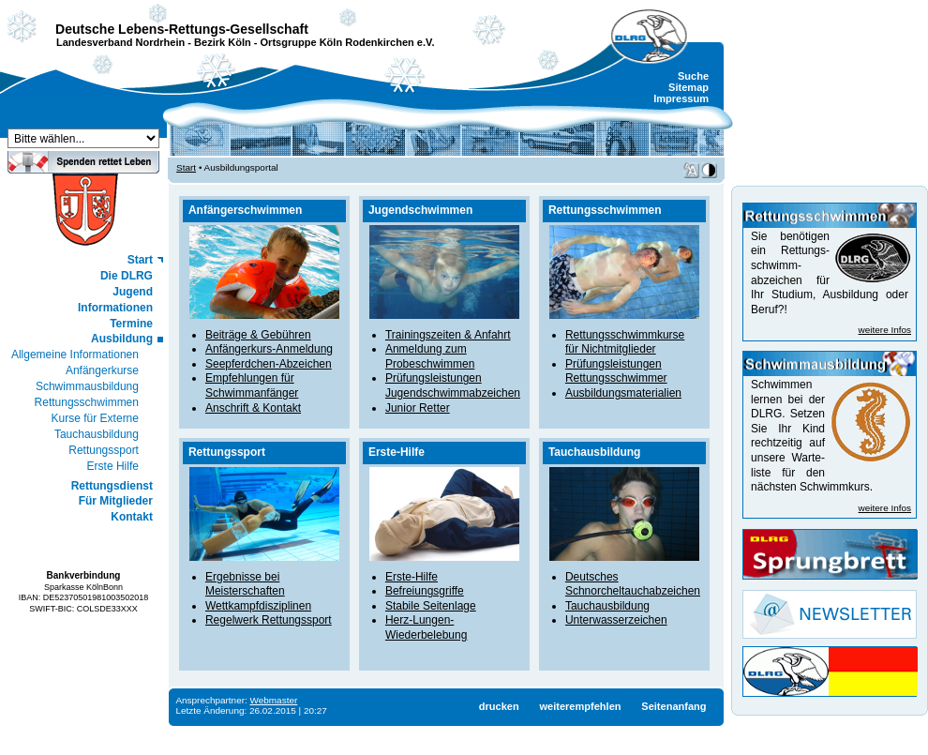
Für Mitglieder (116, 500)
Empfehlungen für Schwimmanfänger (251, 385)
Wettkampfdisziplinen (258, 605)
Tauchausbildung (96, 434)
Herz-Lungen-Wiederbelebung (426, 627)
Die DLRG (126, 275)
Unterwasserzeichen (616, 620)
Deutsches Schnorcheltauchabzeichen (632, 584)
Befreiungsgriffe (424, 590)
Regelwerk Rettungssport (268, 620)
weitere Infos (885, 330)
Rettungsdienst (112, 485)
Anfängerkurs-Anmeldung (269, 348)
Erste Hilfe (113, 466)
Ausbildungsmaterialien (623, 393)
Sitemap (688, 87)
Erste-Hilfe (411, 576)
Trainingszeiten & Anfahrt (448, 334)
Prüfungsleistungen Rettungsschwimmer (616, 371)
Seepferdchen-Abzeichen (268, 363)
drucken (499, 706)
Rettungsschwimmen (87, 402)
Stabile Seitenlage (430, 605)
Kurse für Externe (95, 418)
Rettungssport (103, 450)
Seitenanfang (673, 706)
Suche (693, 76)
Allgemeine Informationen (75, 354)
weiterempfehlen (580, 706)
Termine (131, 323)
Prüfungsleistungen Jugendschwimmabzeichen (452, 385)
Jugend (132, 291)
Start (140, 259)
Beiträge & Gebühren (258, 334)
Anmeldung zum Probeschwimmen (429, 356)
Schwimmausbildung (87, 386)
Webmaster (274, 700)
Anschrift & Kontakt (253, 408)
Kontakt (132, 516)
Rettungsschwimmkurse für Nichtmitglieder (624, 342)
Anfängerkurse (102, 370)
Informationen (115, 307)
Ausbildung (122, 338)
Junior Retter (417, 408)
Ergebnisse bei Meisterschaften (245, 584)
